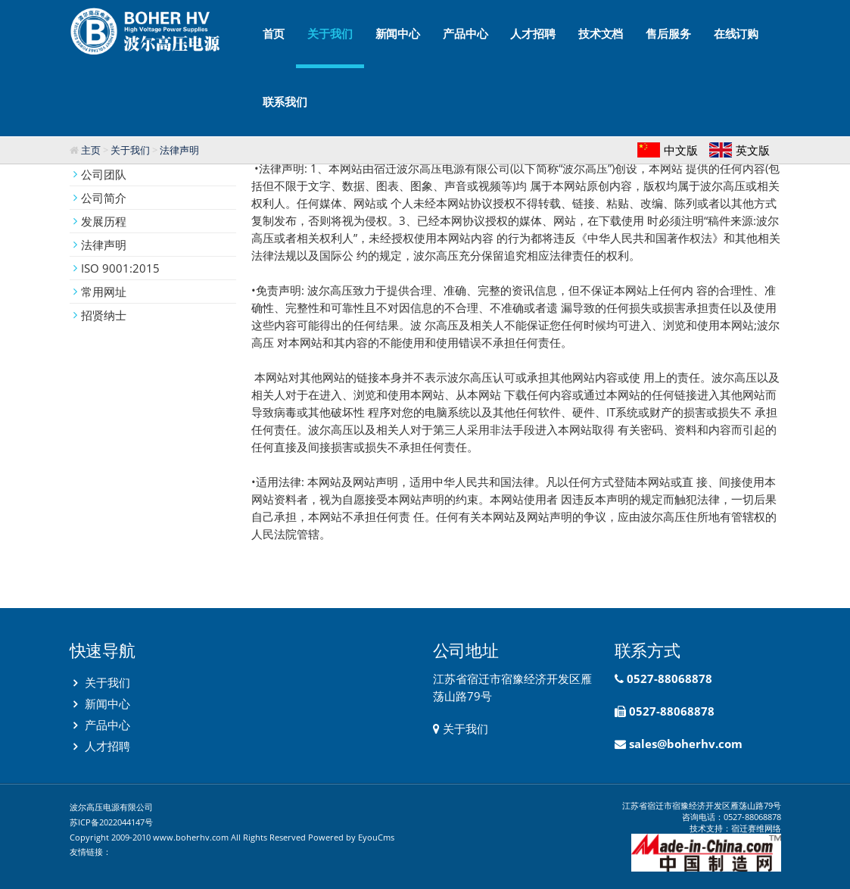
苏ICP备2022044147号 (111, 822)
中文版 (681, 150)
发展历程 (103, 221)
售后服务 (668, 34)
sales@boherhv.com (686, 743)
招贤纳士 (103, 315)
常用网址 (103, 291)
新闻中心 (397, 34)
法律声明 (179, 150)
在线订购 (736, 34)
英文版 (753, 150)
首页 (274, 34)
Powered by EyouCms (350, 837)
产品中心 (465, 34)
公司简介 (103, 197)
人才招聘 (532, 34)
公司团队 (103, 174)
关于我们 (329, 47)
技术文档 (600, 34)
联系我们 (285, 102)
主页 (91, 150)
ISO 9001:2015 (120, 268)
